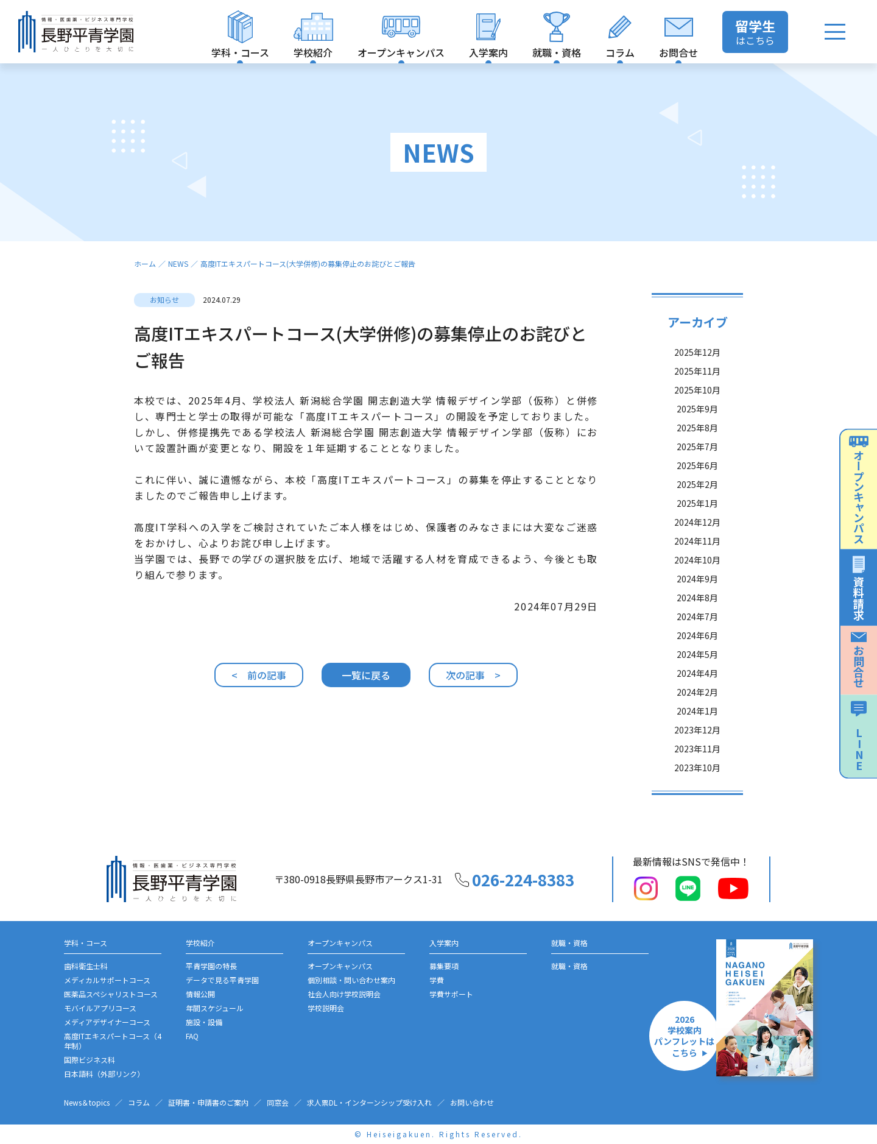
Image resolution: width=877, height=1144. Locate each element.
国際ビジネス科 (89, 1059)
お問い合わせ (472, 1102)
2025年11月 (697, 377)
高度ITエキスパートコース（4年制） (112, 1041)
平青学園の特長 (211, 966)
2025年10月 (697, 396)
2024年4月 (697, 679)
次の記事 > (473, 681)
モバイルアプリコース (100, 1008)
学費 (436, 980)
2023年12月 (697, 736)
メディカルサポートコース (107, 980)
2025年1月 (697, 509)
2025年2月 (697, 490)
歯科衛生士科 (86, 966)
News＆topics (87, 1102)
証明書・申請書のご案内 (208, 1102)
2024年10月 (697, 566)
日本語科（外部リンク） (104, 1073)
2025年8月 (697, 434)
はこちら (755, 32)
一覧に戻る (366, 681)
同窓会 (278, 1102)
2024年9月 (697, 585)
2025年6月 (697, 471)
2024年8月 (697, 604)
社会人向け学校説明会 (344, 994)
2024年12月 (697, 528)
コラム (139, 1102)
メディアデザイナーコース (107, 1022)
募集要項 (444, 966)
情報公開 (200, 994)
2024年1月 (697, 717)
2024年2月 (697, 698)
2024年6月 (697, 641)
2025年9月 (697, 415)
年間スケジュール (215, 1008)
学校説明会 (326, 1008)
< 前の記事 (258, 681)
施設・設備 (204, 1022)
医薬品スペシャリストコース (111, 994)
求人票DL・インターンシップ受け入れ (369, 1102)
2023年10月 (697, 774)
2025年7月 (697, 453)
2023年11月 (697, 755)
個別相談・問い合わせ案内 (351, 980)
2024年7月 (697, 622)
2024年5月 (697, 660)
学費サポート (451, 994)
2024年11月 (697, 547)
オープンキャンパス (340, 966)
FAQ (192, 1036)
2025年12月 (697, 358)
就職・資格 (569, 966)
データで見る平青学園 (222, 980)
